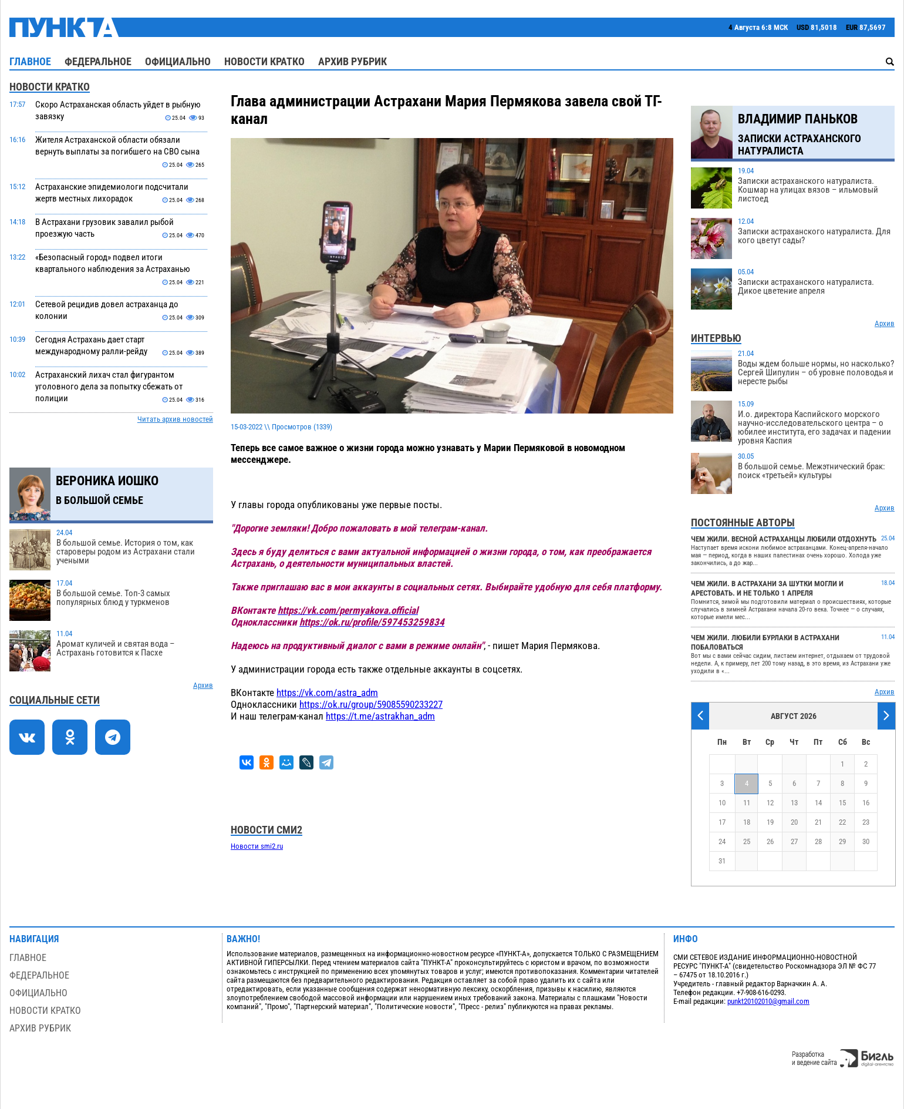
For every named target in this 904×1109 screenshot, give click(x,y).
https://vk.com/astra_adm (327, 692)
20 (794, 822)
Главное (30, 61)
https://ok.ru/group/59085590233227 (371, 704)
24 (722, 841)
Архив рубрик (352, 61)
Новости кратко (264, 61)
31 (722, 860)
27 (794, 841)
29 (842, 841)
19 (770, 822)
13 (794, 802)
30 (865, 841)
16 (865, 802)
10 (722, 802)
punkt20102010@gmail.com (768, 1001)
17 (722, 822)
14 (818, 802)
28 (818, 841)
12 (770, 802)
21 (818, 822)
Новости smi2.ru (257, 846)
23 (865, 822)
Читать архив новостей (175, 419)
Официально (178, 61)
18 (746, 822)
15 (842, 802)
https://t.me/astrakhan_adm (380, 716)
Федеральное (98, 61)
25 (746, 841)
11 (746, 802)
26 (770, 841)
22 (842, 822)
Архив (203, 685)
